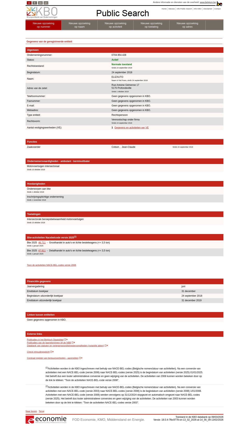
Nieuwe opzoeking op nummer (43, 25)
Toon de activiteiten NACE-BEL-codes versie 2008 (51, 265)
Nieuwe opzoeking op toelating (151, 25)
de (40, 2)
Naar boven (31, 411)
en (46, 2)
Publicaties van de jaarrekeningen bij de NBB (49, 342)
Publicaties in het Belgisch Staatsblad (45, 339)
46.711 (42, 242)
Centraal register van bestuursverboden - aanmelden (52, 358)
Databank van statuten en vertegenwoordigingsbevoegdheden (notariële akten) (65, 345)
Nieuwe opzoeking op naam (79, 25)
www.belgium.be (208, 2)
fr (35, 2)
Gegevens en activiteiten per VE (132, 127)
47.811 (42, 250)
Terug (41, 411)
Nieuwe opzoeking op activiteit (115, 25)
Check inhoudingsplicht (38, 352)
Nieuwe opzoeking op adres (187, 25)
